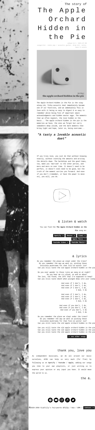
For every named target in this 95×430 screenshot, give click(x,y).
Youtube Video (60, 242)
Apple (70, 363)
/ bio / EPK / (76, 408)
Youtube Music (78, 242)
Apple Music (79, 239)
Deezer (71, 236)
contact (89, 408)
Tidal (82, 236)
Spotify (59, 236)
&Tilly (66, 408)
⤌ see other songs (77, 337)
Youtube (61, 363)
